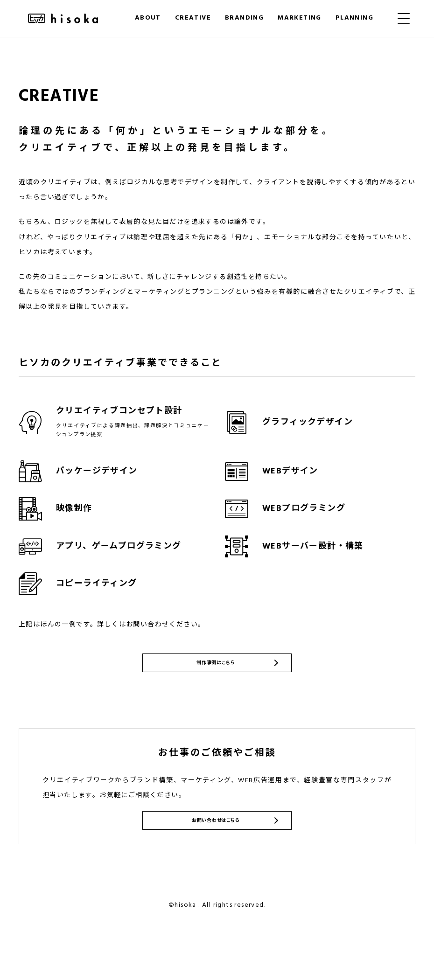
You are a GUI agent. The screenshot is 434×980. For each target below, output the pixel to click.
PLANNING (354, 18)
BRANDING (244, 18)
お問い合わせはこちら (215, 864)
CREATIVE (193, 18)
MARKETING (300, 18)
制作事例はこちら (214, 686)
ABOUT (148, 18)
